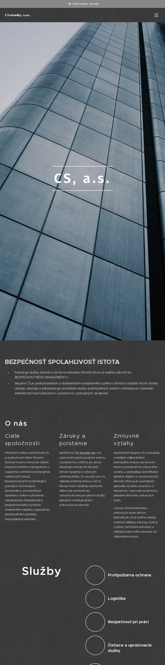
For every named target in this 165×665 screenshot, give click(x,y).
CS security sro (85, 453)
